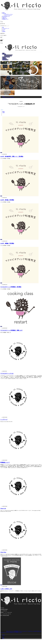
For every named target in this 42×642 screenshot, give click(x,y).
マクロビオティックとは (8, 14)
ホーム (3, 634)
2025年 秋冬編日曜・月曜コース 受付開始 (11, 156)
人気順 (3, 112)
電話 (3, 637)
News (1, 152)
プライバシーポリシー (8, 15)
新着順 (3, 111)
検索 (1, 40)
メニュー (3, 636)
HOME (3, 12)
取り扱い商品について (6, 16)
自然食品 (3, 31)
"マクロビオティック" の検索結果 (8, 97)
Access (3, 635)
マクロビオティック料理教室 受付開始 (10, 286)
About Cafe (4, 17)
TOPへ (3, 638)
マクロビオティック (5, 28)
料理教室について (5, 19)
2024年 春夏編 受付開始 (7, 243)
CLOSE (1, 21)
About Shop (4, 13)
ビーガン (3, 29)
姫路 (3, 27)
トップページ (3, 419)
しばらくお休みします (6, 588)
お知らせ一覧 (4, 18)
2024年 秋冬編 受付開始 (7, 200)
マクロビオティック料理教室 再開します (11, 330)
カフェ (3, 30)
